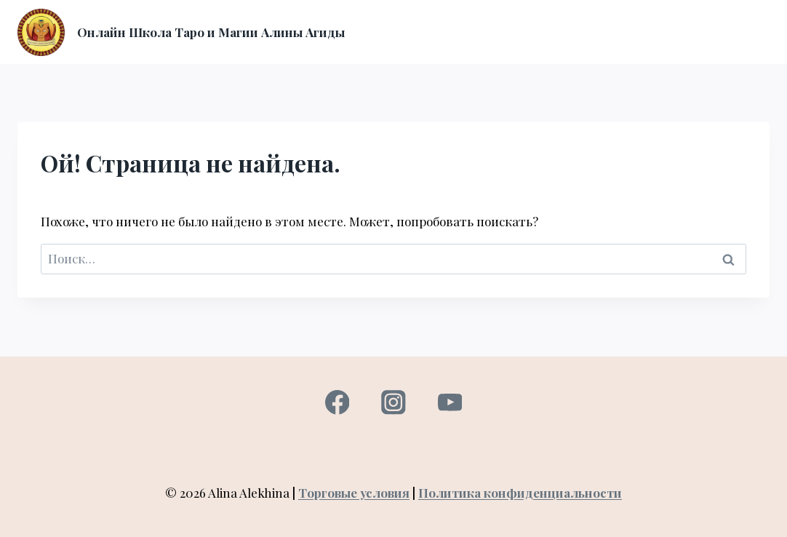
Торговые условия (354, 493)
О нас (487, 15)
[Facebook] (337, 402)
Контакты (604, 47)
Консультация (710, 15)
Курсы (439, 15)
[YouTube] (450, 402)
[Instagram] (393, 402)
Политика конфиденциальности (520, 493)
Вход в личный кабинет (585, 15)
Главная (385, 15)
